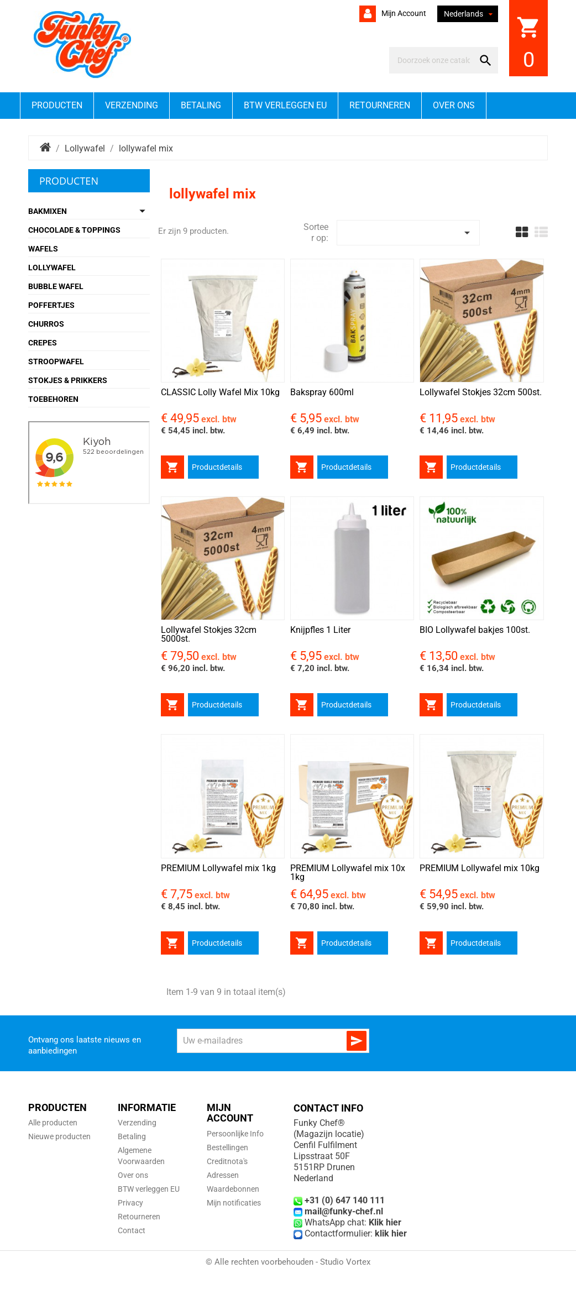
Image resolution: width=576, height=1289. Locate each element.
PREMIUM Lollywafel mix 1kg (218, 868)
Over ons (454, 105)
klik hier (391, 1233)
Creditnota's (227, 1161)
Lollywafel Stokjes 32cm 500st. (481, 392)
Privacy (130, 1202)
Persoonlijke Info (235, 1133)
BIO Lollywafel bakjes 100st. (475, 630)
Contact (131, 1230)
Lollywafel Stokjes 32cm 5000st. (208, 634)
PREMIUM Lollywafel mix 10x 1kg (347, 872)
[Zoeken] (433, 60)
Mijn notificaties (234, 1202)
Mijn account (403, 13)
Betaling (201, 105)
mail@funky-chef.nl (344, 1211)
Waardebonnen (233, 1189)
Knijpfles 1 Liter (320, 630)
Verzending (131, 105)
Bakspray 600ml (322, 392)
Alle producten (52, 1122)
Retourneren (379, 105)
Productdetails (217, 467)
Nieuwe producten (59, 1136)
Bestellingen (227, 1147)
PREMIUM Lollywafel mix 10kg (480, 868)
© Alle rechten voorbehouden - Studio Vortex (288, 1262)
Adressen (223, 1175)
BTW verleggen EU (285, 105)
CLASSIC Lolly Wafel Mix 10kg (220, 392)
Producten (57, 105)
